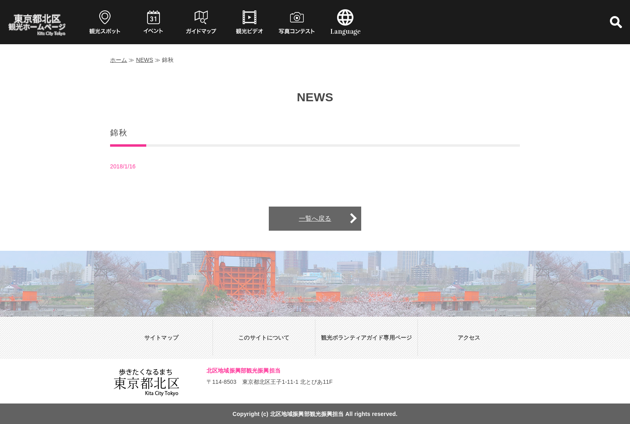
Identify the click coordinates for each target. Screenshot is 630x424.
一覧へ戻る (315, 218)
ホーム (118, 60)
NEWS (144, 60)
